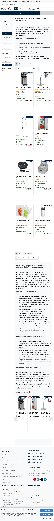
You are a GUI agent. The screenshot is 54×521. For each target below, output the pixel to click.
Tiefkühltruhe (6, 498)
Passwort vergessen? (5, 72)
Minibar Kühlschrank (18, 501)
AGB (3, 479)
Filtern (7, 33)
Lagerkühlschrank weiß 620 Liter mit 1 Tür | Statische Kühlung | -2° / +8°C (42, 133)
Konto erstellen (6, 68)
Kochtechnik (4, 13)
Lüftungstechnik (21, 13)
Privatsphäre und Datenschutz (11, 476)
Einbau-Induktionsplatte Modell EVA (23, 177)
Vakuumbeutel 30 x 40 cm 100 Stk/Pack (22, 221)
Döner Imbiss (17, 506)
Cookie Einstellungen (8, 482)
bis (6, 24)
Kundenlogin (12, 4)
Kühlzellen (16, 497)
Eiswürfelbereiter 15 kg (40, 176)
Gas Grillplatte (17, 503)
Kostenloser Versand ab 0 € (24, 1)
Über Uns (4, 458)
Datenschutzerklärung (18, 515)
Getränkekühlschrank (7, 493)
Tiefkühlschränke (6, 495)
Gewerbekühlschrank (7, 502)
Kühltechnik (12, 13)
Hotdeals (43, 13)
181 (34, 68)
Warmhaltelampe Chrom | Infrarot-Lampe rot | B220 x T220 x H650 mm (43, 88)
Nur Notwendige (46, 514)
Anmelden (6, 64)
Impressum (5, 467)
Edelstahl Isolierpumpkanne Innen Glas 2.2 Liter (42, 221)
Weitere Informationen (46, 518)
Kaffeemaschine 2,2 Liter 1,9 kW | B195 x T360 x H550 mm (23, 88)
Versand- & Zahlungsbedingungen (12, 461)
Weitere (29, 13)
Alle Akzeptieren (46, 510)
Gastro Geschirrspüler (8, 504)
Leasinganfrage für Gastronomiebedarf (9, 1)
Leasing (51, 13)
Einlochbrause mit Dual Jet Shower (24, 132)
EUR (8, 27)
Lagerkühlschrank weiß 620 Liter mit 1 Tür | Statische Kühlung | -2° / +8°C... (34, 414)
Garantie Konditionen (8, 464)
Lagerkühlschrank (18, 494)
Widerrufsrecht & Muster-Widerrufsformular (9, 471)
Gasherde (16, 499)
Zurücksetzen (7, 37)
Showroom (43, 471)
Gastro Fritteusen (7, 500)
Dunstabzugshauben (7, 506)
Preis (4, 21)
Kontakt (38, 1)
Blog (33, 1)
